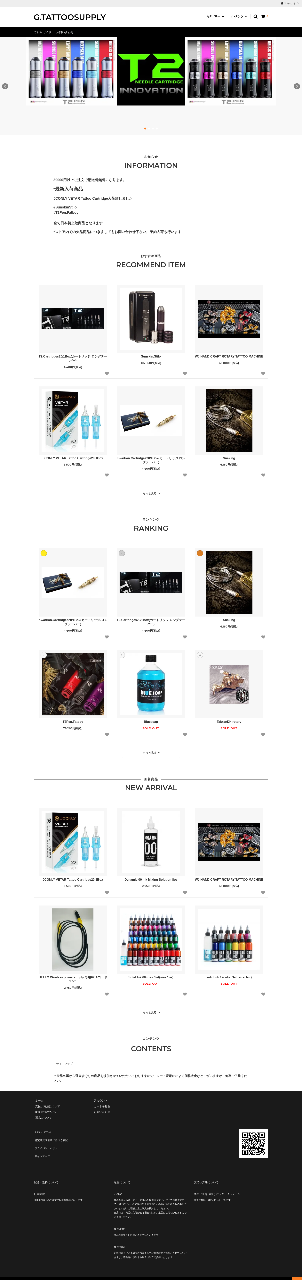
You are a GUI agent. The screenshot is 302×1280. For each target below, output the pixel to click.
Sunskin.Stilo (151, 356)
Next (297, 86)
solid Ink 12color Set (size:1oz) (229, 974)
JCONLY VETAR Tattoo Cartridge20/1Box (73, 458)
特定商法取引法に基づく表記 (51, 1133)
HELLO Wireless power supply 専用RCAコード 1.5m (73, 976)
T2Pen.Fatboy (73, 720)
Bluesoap (151, 720)
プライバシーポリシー (47, 1138)
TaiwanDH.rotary (229, 720)
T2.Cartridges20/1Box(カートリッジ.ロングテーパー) (73, 358)
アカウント (290, 3)
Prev (5, 86)
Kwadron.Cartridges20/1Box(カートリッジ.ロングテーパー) (150, 460)
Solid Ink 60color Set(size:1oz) (150, 974)
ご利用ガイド (43, 32)
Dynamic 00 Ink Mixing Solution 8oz (150, 877)
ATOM (45, 1127)
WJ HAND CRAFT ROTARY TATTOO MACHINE (229, 356)
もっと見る (152, 492)
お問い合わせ (65, 32)
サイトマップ (64, 1059)
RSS (37, 1127)
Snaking (229, 458)
